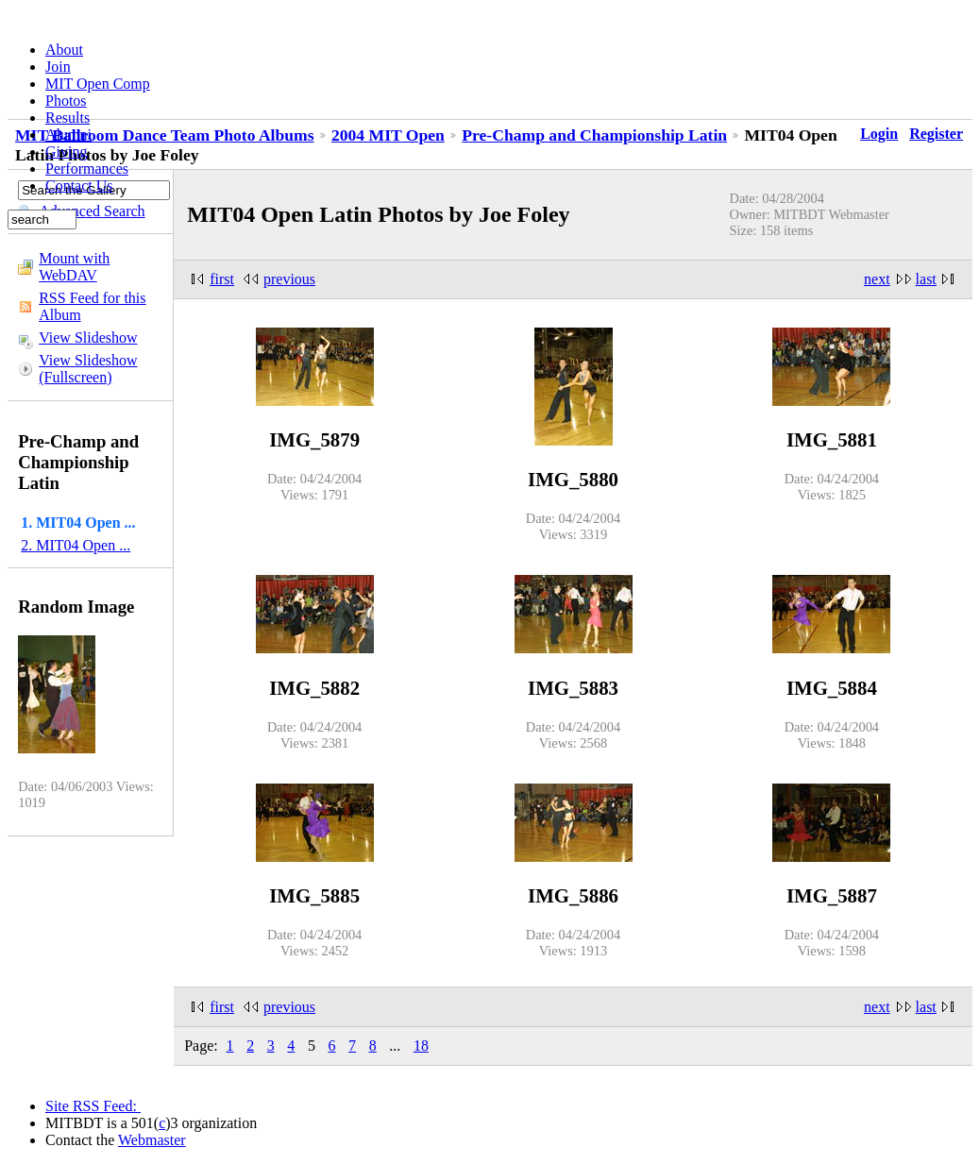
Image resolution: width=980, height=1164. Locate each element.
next (877, 279)
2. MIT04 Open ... (75, 545)
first (222, 279)
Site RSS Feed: (93, 1106)
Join (58, 67)
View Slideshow (88, 337)
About (64, 50)
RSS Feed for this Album (92, 306)
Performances (86, 168)
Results (67, 118)
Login (879, 134)
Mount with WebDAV (74, 266)
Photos (66, 101)
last (926, 279)
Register (936, 134)
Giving (66, 151)
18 (421, 1045)
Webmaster (152, 1140)
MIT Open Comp (97, 84)
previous (289, 279)
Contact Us (79, 185)
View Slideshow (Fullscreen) (88, 368)
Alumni (68, 135)
